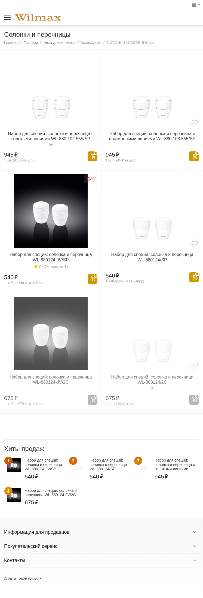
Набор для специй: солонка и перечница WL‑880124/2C (152, 380)
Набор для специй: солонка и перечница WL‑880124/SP (152, 257)
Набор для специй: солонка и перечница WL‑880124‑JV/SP (51, 257)
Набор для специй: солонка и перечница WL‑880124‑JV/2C (51, 380)
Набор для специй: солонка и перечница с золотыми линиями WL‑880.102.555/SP (51, 136)
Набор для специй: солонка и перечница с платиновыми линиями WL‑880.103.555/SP (152, 136)
